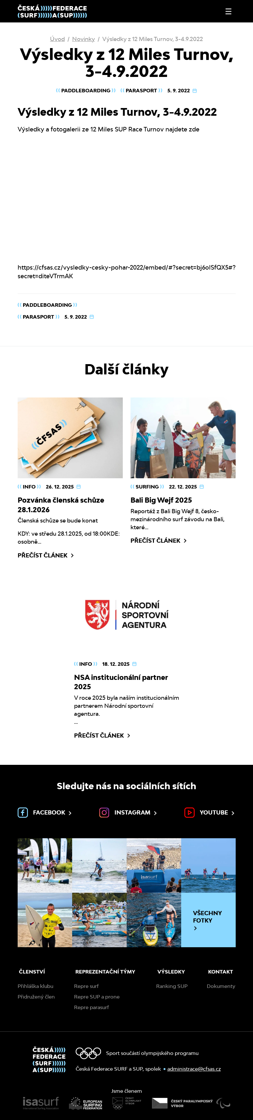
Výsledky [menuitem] (171, 972)
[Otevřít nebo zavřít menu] (228, 11)
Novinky (83, 39)
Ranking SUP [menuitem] (172, 986)
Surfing (147, 487)
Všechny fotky (207, 920)
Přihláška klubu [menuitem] (35, 986)
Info (29, 487)
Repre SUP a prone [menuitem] (97, 997)
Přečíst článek (46, 555)
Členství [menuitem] (32, 972)
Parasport (141, 91)
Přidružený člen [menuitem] (36, 997)
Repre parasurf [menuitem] (91, 1007)
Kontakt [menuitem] (220, 972)
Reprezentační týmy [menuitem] (105, 972)
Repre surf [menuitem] (86, 986)
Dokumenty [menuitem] (221, 986)
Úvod (57, 39)
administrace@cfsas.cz (194, 1069)
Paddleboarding (85, 91)
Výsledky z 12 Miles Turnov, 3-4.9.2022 (152, 39)
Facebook (45, 812)
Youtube (210, 812)
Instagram (128, 812)
